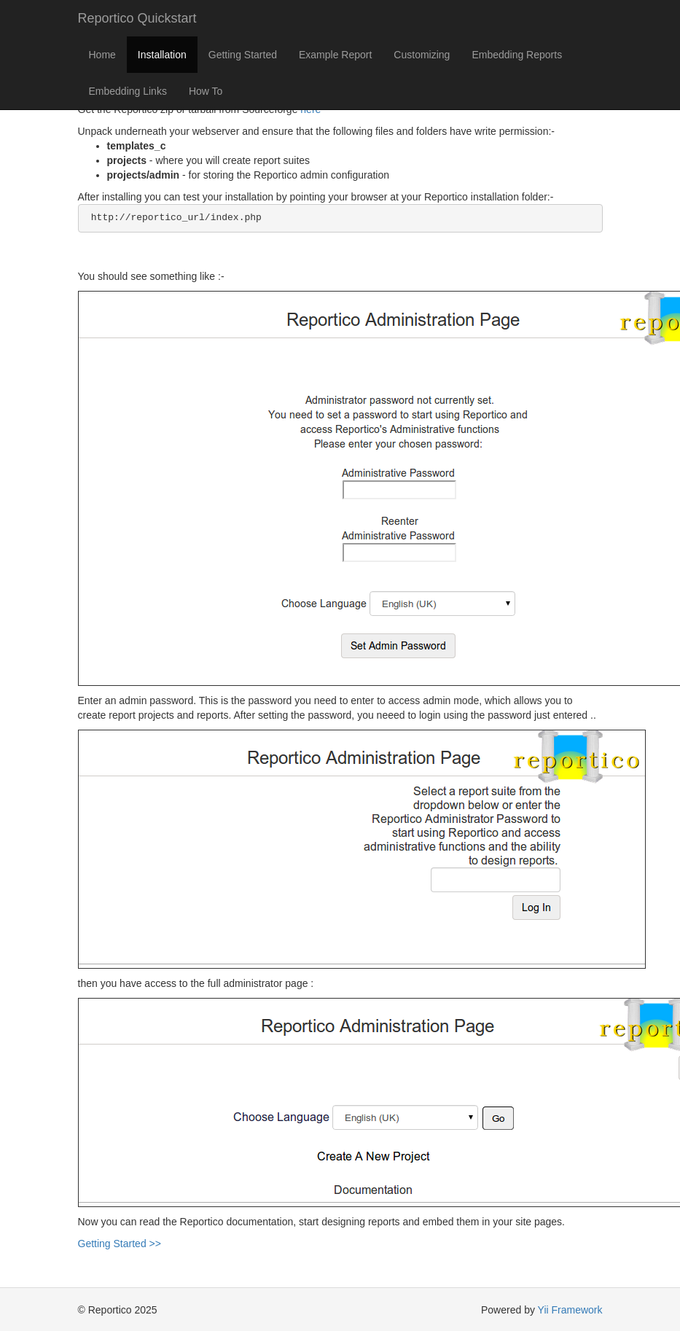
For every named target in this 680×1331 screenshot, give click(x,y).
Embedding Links (128, 91)
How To (205, 91)
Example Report (335, 54)
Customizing (422, 54)
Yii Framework (570, 1310)
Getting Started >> (119, 1243)
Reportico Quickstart (137, 18)
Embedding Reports (517, 54)
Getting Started (242, 54)
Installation (162, 54)
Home (102, 54)
